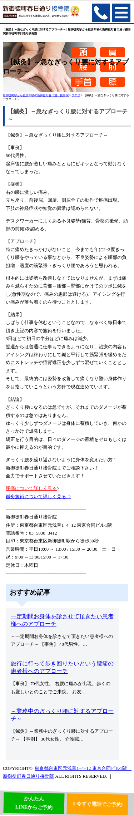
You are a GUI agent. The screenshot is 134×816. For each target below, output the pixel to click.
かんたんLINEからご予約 (34, 804)
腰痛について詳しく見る (31, 488)
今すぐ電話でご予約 (99, 803)
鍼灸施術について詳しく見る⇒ (38, 496)
